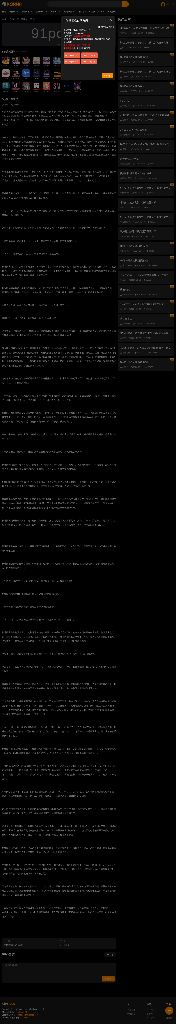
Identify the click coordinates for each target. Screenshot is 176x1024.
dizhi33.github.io (71, 62)
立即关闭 (107, 76)
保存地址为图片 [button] (105, 27)
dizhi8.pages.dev (72, 55)
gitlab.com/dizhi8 (89, 55)
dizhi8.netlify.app (88, 62)
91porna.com (78, 33)
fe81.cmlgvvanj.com (81, 30)
